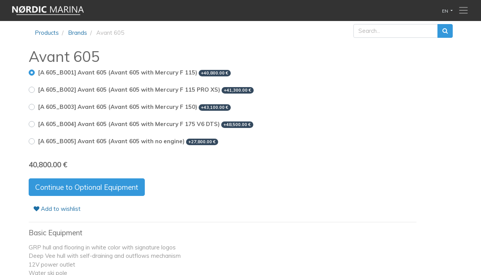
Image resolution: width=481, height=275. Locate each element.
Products (47, 32)
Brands (77, 32)
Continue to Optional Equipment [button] (86, 187)
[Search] (445, 31)
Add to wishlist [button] (57, 208)
